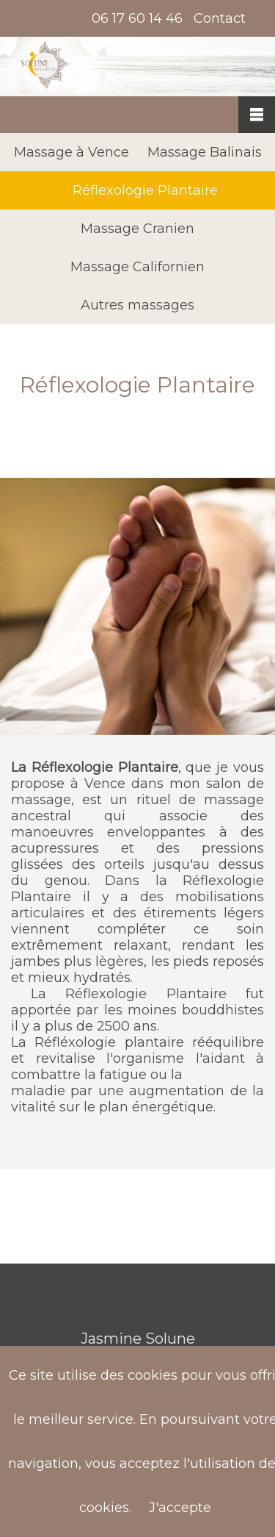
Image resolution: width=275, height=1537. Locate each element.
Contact (220, 18)
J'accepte (180, 1508)
